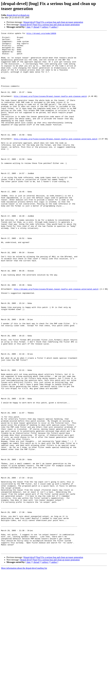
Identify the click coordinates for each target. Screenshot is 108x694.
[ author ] (54, 27)
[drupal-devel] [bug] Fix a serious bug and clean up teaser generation (53, 22)
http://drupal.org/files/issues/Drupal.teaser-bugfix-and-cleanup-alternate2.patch (56, 340)
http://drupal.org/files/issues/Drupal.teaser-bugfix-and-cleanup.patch (50, 109)
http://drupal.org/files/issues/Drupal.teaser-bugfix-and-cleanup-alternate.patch (55, 160)
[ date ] (29, 27)
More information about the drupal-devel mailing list (24, 672)
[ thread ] (36, 27)
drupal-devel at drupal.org (18, 15)
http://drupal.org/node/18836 (41, 33)
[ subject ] (45, 27)
